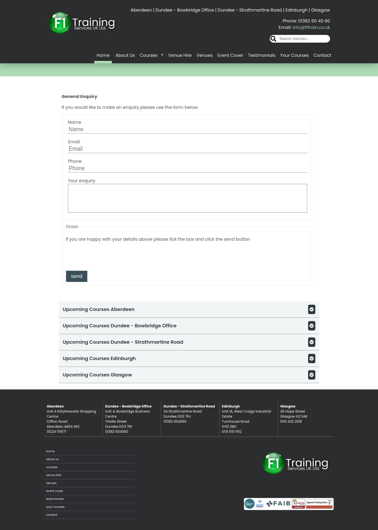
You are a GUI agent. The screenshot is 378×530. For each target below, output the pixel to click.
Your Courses (294, 55)
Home (103, 55)
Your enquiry (187, 195)
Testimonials (261, 55)
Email (187, 146)
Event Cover (230, 55)
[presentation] (102, 256)
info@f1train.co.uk (311, 27)
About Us (125, 55)
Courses (148, 55)
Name (187, 126)
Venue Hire (180, 55)
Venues (204, 55)
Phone (187, 165)
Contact (322, 55)
